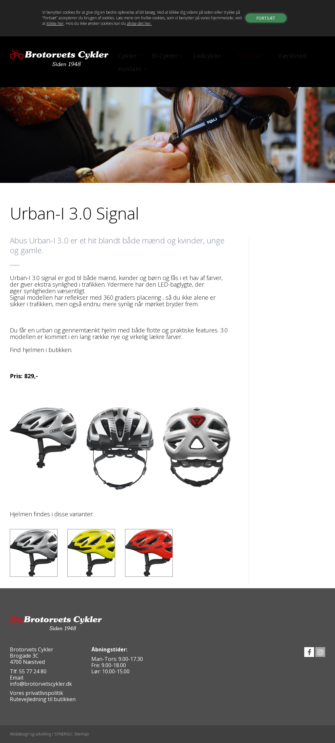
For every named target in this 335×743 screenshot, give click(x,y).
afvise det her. (139, 23)
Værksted (292, 56)
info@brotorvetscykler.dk (41, 683)
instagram (320, 652)
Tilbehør (250, 56)
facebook (309, 652)
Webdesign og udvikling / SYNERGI (40, 734)
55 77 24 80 (32, 671)
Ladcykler (208, 56)
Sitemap (81, 734)
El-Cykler (166, 56)
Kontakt (131, 69)
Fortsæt (265, 18)
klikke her (55, 23)
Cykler (128, 56)
